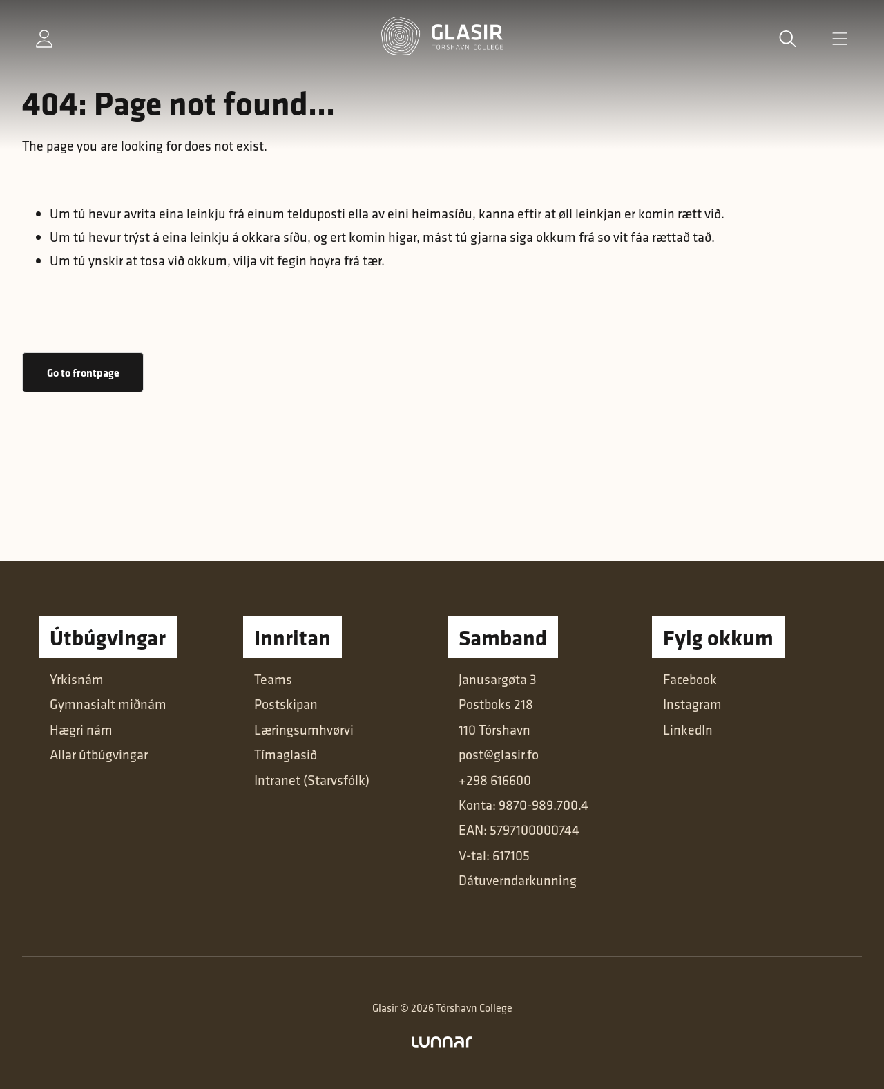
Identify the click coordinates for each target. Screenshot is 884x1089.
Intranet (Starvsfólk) (311, 779)
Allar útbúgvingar (99, 754)
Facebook (690, 679)
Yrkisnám (77, 679)
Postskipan (286, 703)
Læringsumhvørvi (304, 729)
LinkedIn (688, 729)
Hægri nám (81, 729)
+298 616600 (495, 779)
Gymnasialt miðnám (108, 703)
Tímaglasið (285, 754)
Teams (273, 679)
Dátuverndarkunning (518, 880)
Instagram (692, 703)
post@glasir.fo (499, 754)
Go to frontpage (83, 372)
